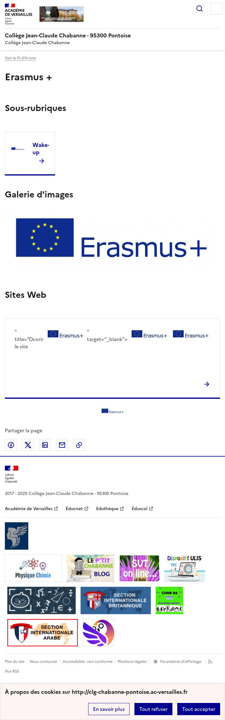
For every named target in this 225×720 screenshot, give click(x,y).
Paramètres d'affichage (180, 661)
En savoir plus (109, 709)
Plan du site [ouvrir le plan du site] (15, 661)
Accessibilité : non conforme (87, 661)
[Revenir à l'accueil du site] (11, 474)
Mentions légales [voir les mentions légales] (132, 661)
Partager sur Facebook (11, 445)
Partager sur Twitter (28, 445)
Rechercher (199, 8)
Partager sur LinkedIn (45, 445)
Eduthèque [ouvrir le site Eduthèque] (107, 509)
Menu (216, 8)
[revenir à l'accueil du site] (112, 35)
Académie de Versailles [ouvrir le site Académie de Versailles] (28, 509)
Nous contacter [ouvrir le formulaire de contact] (43, 661)
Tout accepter (198, 709)
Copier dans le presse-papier (79, 445)
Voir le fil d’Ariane (20, 58)
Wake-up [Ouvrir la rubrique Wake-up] (41, 148)
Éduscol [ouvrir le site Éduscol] (139, 509)
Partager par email (62, 445)
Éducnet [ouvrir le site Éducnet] (74, 509)
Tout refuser (153, 709)
